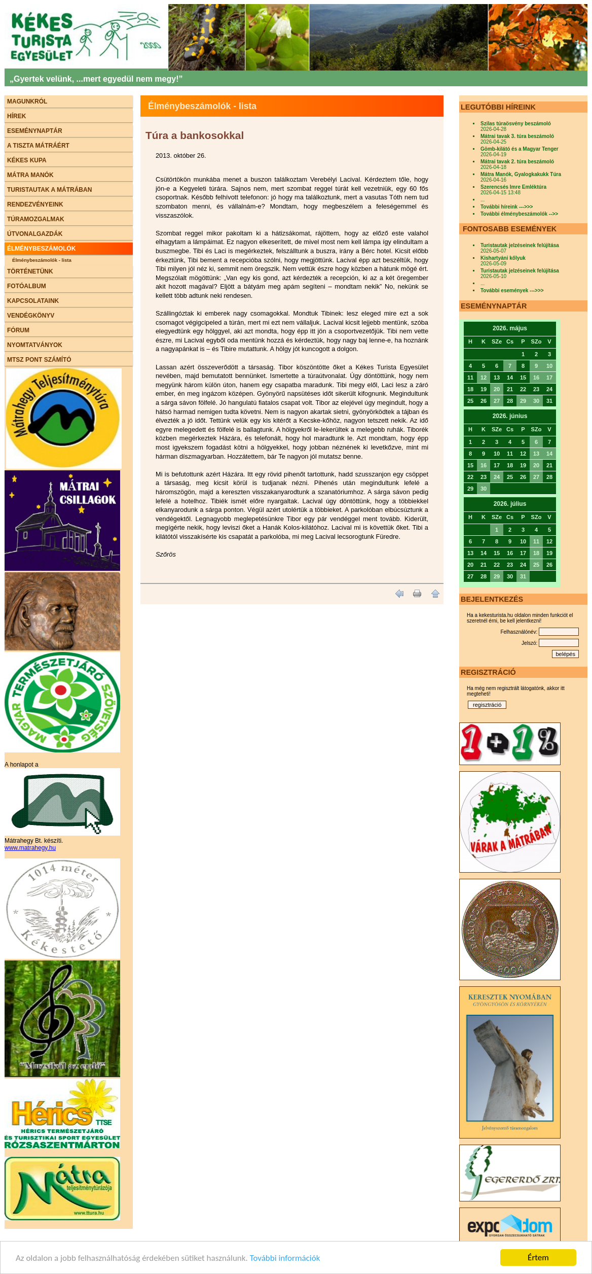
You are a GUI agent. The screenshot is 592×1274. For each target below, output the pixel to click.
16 (536, 377)
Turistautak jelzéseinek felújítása (519, 245)
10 (549, 366)
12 (483, 377)
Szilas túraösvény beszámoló (515, 123)
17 (549, 377)
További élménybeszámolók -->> (519, 214)
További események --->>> (512, 290)
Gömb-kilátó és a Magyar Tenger (519, 149)
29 (523, 401)
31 (523, 576)
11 (536, 541)
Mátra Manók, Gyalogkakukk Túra (520, 174)
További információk (285, 1259)
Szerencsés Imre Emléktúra (513, 187)
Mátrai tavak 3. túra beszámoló (517, 136)
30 (536, 401)
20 (497, 389)
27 (497, 401)
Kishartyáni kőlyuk (503, 258)
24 (497, 477)
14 (549, 454)
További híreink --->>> (506, 207)
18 (536, 553)
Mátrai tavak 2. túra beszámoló (517, 161)
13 (536, 454)
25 (536, 565)
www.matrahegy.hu (30, 847)
